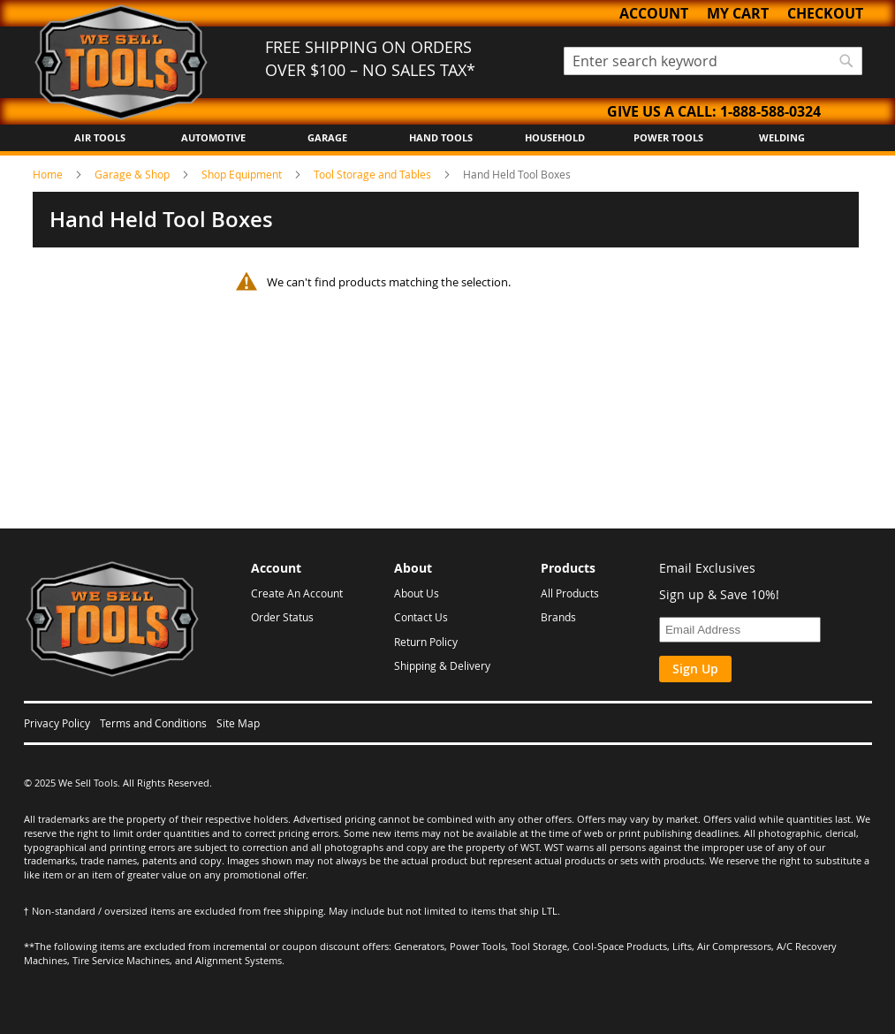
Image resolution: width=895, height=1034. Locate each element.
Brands (558, 617)
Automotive (213, 137)
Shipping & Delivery (442, 665)
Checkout (825, 13)
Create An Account (297, 593)
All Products (570, 593)
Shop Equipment (242, 174)
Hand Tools (441, 137)
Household (555, 137)
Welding (782, 137)
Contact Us (421, 617)
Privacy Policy (57, 723)
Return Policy (426, 642)
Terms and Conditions (153, 723)
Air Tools (99, 137)
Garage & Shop (133, 174)
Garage (327, 137)
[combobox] (713, 61)
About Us (416, 593)
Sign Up (695, 668)
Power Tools (668, 137)
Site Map (238, 723)
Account (653, 13)
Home (49, 174)
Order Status (282, 617)
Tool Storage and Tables (374, 174)
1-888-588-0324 (770, 111)
